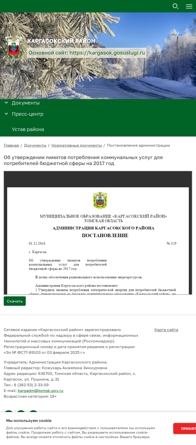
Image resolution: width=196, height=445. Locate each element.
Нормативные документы (76, 145)
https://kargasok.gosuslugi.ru (107, 53)
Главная (11, 145)
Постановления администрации (138, 145)
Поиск (175, 6)
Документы (35, 145)
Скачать (15, 301)
